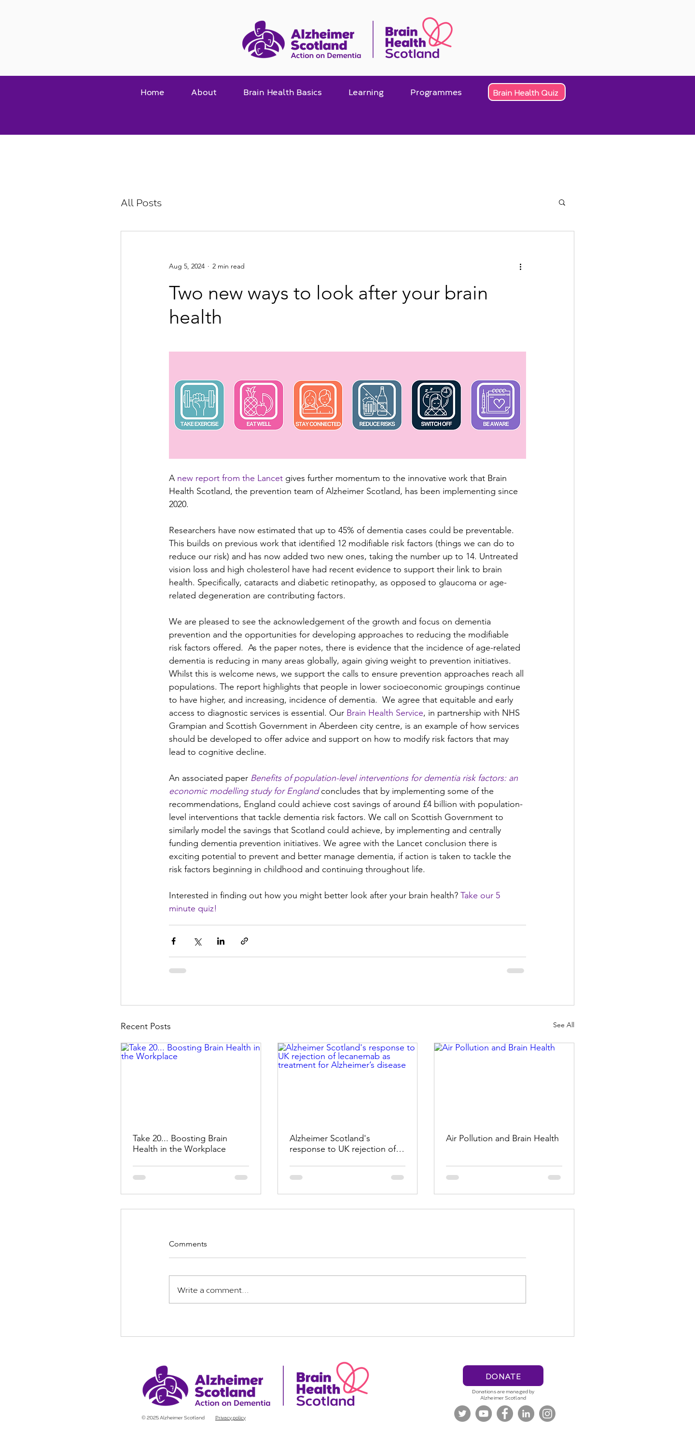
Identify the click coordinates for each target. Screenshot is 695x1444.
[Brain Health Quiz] (527, 92)
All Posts (141, 202)
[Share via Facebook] (173, 941)
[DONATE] (503, 1376)
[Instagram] (547, 1413)
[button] (204, 91)
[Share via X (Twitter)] (197, 941)
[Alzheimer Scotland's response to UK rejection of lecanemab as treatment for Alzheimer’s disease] (347, 1082)
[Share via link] (244, 941)
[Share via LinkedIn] (220, 941)
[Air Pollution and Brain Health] (504, 1082)
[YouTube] (483, 1413)
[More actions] (520, 266)
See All (563, 1024)
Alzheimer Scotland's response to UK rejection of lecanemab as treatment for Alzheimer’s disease (343, 1143)
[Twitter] (462, 1413)
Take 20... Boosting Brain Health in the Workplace (180, 1143)
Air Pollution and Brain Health (502, 1138)
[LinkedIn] (526, 1413)
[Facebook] (505, 1413)
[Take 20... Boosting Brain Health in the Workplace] (191, 1082)
